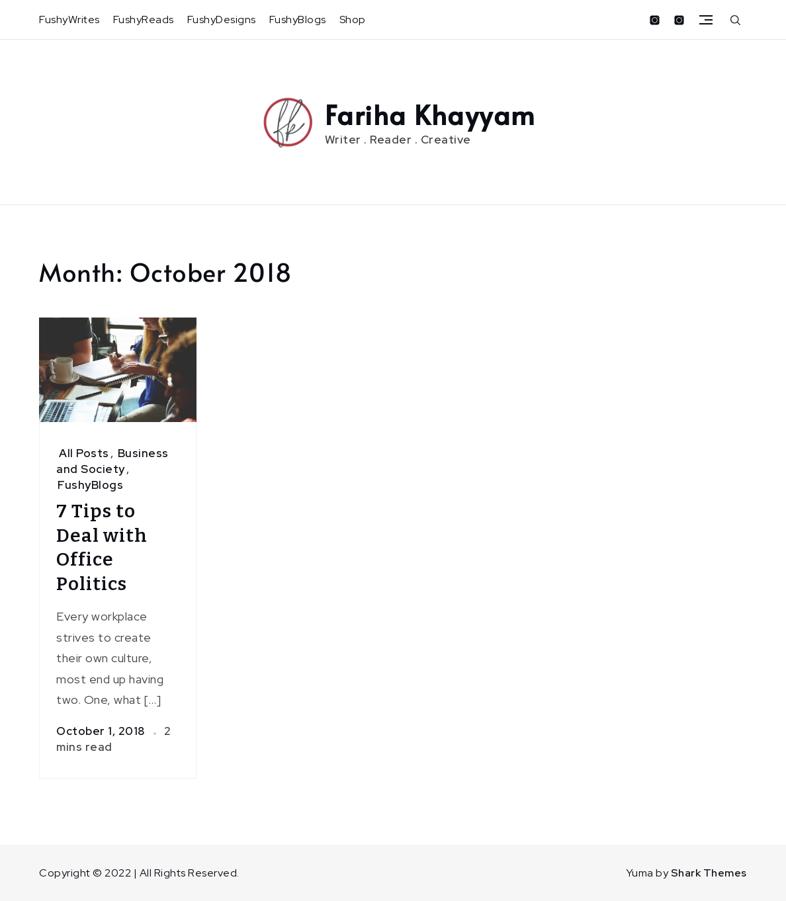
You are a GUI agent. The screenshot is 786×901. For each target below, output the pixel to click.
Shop (352, 19)
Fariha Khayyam (430, 114)
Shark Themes (709, 873)
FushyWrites (69, 19)
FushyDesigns (221, 19)
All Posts (84, 453)
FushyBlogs (297, 19)
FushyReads (143, 19)
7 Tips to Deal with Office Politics (102, 547)
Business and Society (112, 461)
